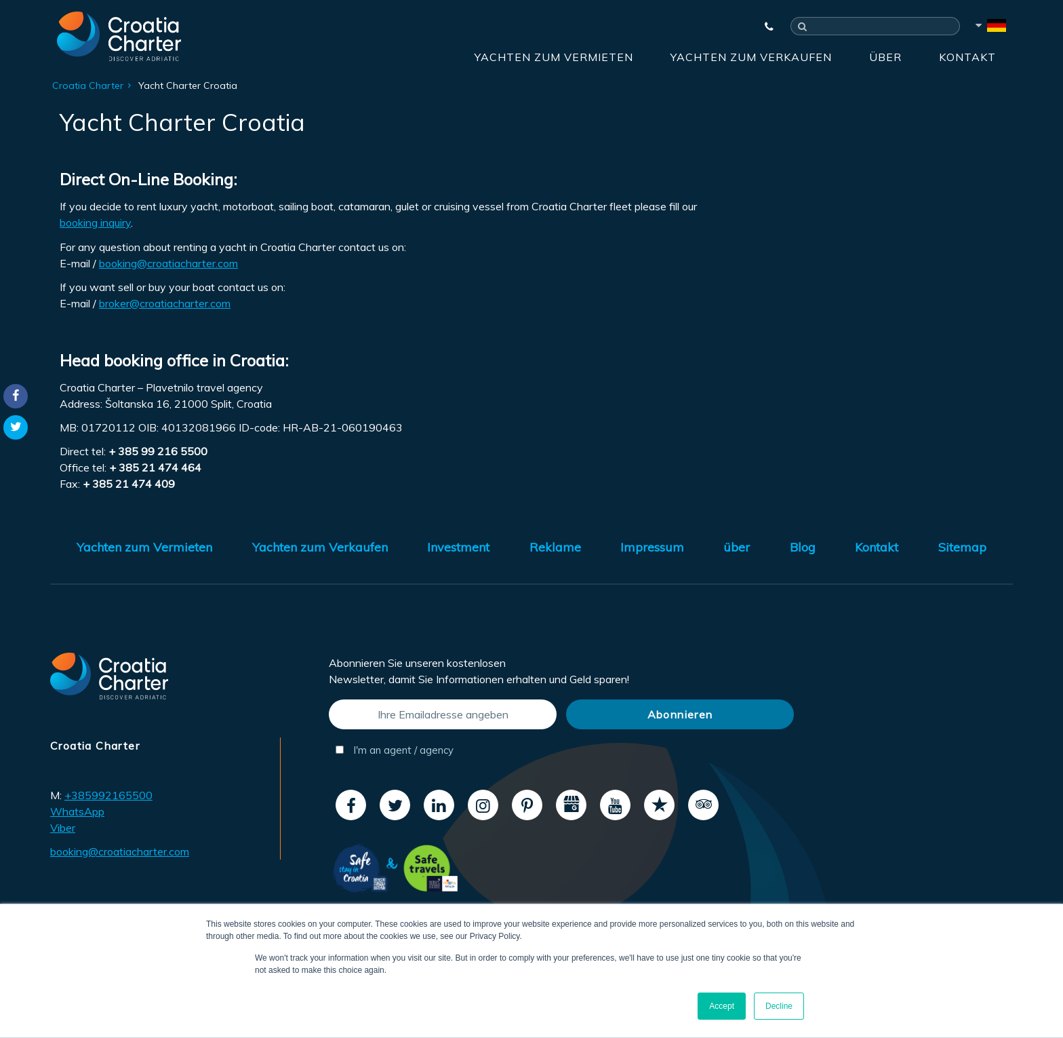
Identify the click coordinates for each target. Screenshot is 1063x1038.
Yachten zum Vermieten (554, 57)
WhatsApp (77, 811)
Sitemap (962, 547)
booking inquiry (95, 222)
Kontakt (967, 57)
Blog (803, 547)
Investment (458, 547)
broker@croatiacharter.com (164, 303)
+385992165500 (108, 795)
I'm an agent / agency (395, 750)
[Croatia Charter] (119, 36)
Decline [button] (779, 1006)
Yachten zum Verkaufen (751, 57)
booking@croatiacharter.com (168, 263)
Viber (62, 827)
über (885, 57)
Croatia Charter (87, 85)
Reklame (555, 547)
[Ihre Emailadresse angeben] (443, 714)
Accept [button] (721, 1006)
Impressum (652, 547)
